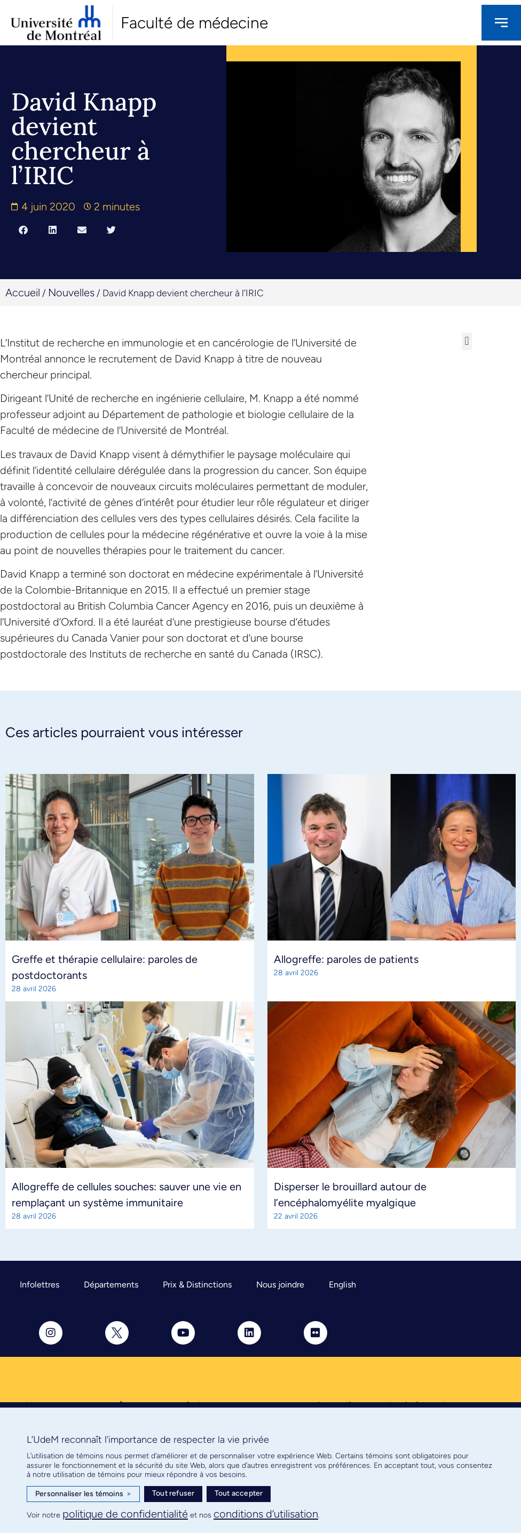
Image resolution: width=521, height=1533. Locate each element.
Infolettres (39, 1284)
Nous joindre (280, 1284)
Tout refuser (173, 1493)
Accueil (22, 292)
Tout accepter (239, 1493)
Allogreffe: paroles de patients (346, 959)
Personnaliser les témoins (83, 1494)
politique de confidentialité (125, 1513)
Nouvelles (71, 292)
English (342, 1284)
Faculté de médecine (194, 23)
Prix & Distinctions (197, 1284)
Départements (111, 1284)
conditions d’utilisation (266, 1513)
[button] (23, 230)
